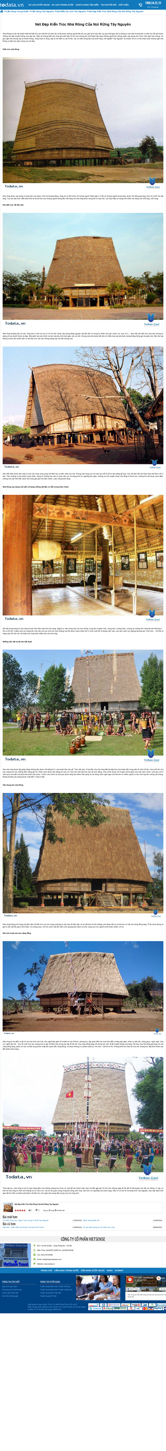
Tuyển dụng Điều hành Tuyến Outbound (56, 1290)
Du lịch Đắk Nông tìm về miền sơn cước (99, 1227)
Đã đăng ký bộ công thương (13, 1306)
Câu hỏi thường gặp (10, 1296)
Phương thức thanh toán (12, 1290)
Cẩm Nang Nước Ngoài (93, 1270)
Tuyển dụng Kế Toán (48, 1296)
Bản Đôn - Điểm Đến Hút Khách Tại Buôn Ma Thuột (23, 1227)
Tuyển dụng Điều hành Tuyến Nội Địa (55, 1286)
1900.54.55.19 (152, 3)
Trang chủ (46, 1270)
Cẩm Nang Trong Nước (66, 1270)
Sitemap (119, 1270)
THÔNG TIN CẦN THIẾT (11, 1281)
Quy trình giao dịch (9, 1286)
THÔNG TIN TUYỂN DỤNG (50, 1281)
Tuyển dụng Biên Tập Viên (50, 1293)
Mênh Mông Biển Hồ (91, 1220)
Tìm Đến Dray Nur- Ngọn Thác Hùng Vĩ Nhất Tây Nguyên (26, 1220)
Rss (158, 1278)
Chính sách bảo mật (10, 1293)
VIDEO (110, 1270)
